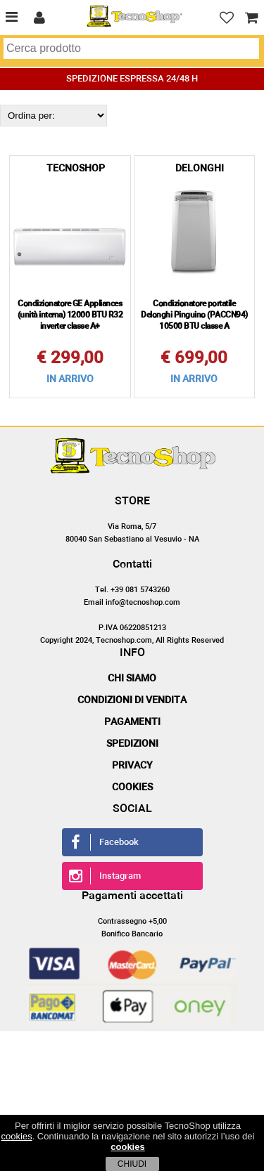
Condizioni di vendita (132, 700)
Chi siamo (132, 678)
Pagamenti (132, 722)
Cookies (132, 787)
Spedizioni (132, 744)
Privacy (132, 766)
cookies (16, 1136)
